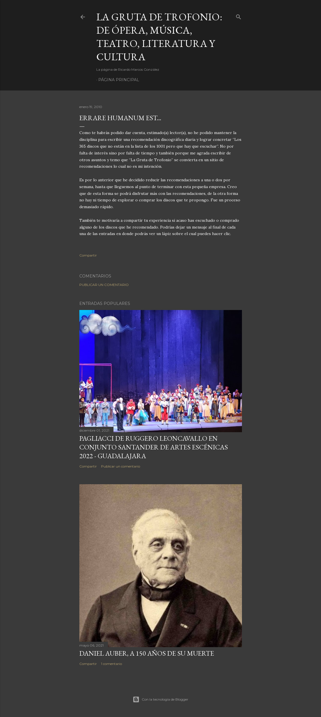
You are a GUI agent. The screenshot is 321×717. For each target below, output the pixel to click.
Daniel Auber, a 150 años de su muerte (146, 653)
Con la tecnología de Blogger (160, 699)
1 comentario (111, 664)
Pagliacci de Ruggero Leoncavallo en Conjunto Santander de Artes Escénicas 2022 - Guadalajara (153, 447)
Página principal (118, 79)
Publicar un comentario (104, 285)
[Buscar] (238, 15)
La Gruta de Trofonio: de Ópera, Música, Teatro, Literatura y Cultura (159, 36)
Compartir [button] (88, 255)
